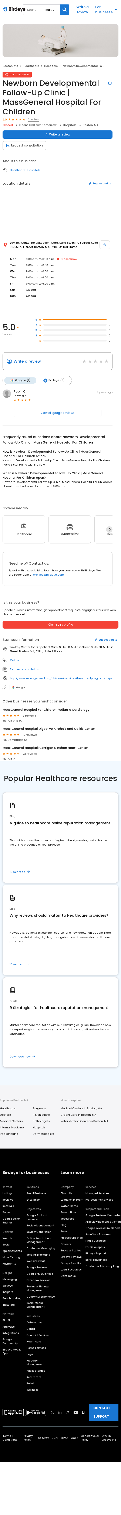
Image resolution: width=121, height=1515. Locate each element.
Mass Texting (11, 1257)
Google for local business (37, 1217)
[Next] (109, 529)
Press (64, 1231)
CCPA (74, 1437)
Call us (14, 660)
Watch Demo (69, 1205)
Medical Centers (11, 1121)
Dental (31, 1328)
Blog (63, 1224)
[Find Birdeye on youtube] (76, 1412)
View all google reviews (57, 412)
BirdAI (6, 1320)
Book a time (68, 1212)
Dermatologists (43, 1133)
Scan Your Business (98, 1234)
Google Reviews (37, 1267)
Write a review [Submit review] (57, 134)
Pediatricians (9, 1133)
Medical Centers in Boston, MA (81, 1108)
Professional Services (99, 1199)
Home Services (36, 1347)
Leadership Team (72, 1199)
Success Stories (71, 1250)
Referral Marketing (38, 1254)
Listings (8, 1193)
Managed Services (97, 1193)
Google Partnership (10, 1341)
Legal (30, 1354)
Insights (8, 1291)
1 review (33, 119)
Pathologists (41, 1121)
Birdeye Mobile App (12, 1351)
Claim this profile (60, 624)
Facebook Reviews (38, 1279)
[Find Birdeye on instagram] (67, 1412)
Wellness (32, 1389)
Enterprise (33, 1199)
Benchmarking (12, 1298)
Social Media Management (36, 1304)
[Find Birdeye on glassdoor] (83, 1412)
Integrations (11, 1332)
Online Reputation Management (39, 1239)
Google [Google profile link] (18, 687)
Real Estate (34, 1376)
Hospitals (51, 66)
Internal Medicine (12, 1127)
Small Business (36, 1193)
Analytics (9, 1326)
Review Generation (39, 1231)
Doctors (5, 1114)
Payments (9, 1263)
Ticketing (9, 1304)
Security (43, 1437)
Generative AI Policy (90, 1437)
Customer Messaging (41, 1248)
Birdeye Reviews (71, 1256)
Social (6, 1244)
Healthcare (31, 66)
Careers (66, 1243)
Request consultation (24, 145)
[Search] (64, 9)
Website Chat (36, 1260)
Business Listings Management (38, 1288)
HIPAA (64, 1437)
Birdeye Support (95, 1253)
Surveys (8, 1285)
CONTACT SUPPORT (101, 1411)
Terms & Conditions (10, 1437)
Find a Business (95, 1240)
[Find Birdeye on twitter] (52, 1412)
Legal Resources (71, 1269)
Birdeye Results (71, 1263)
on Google (20, 395)
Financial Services (38, 1335)
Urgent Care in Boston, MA (78, 1114)
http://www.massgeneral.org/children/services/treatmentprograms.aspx (61, 678)
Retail (30, 1383)
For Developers (95, 1246)
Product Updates (72, 1237)
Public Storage (36, 1370)
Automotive (35, 1322)
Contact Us (68, 1275)
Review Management (40, 1225)
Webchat (9, 1238)
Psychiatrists (41, 1114)
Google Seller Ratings (11, 1220)
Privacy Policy (28, 1437)
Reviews (8, 1199)
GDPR (54, 1437)
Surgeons (39, 1108)
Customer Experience (41, 1296)
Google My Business (40, 1273)
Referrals (8, 1205)
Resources (67, 1218)
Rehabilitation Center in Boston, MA (84, 1121)
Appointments (12, 1250)
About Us (67, 1193)
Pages (7, 1212)
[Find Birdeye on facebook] (45, 1412)
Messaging (10, 1279)
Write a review (82, 9)
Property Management (36, 1362)
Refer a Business (96, 1259)
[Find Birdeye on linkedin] (60, 1412)
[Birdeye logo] (15, 9)
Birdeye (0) (53, 380)
